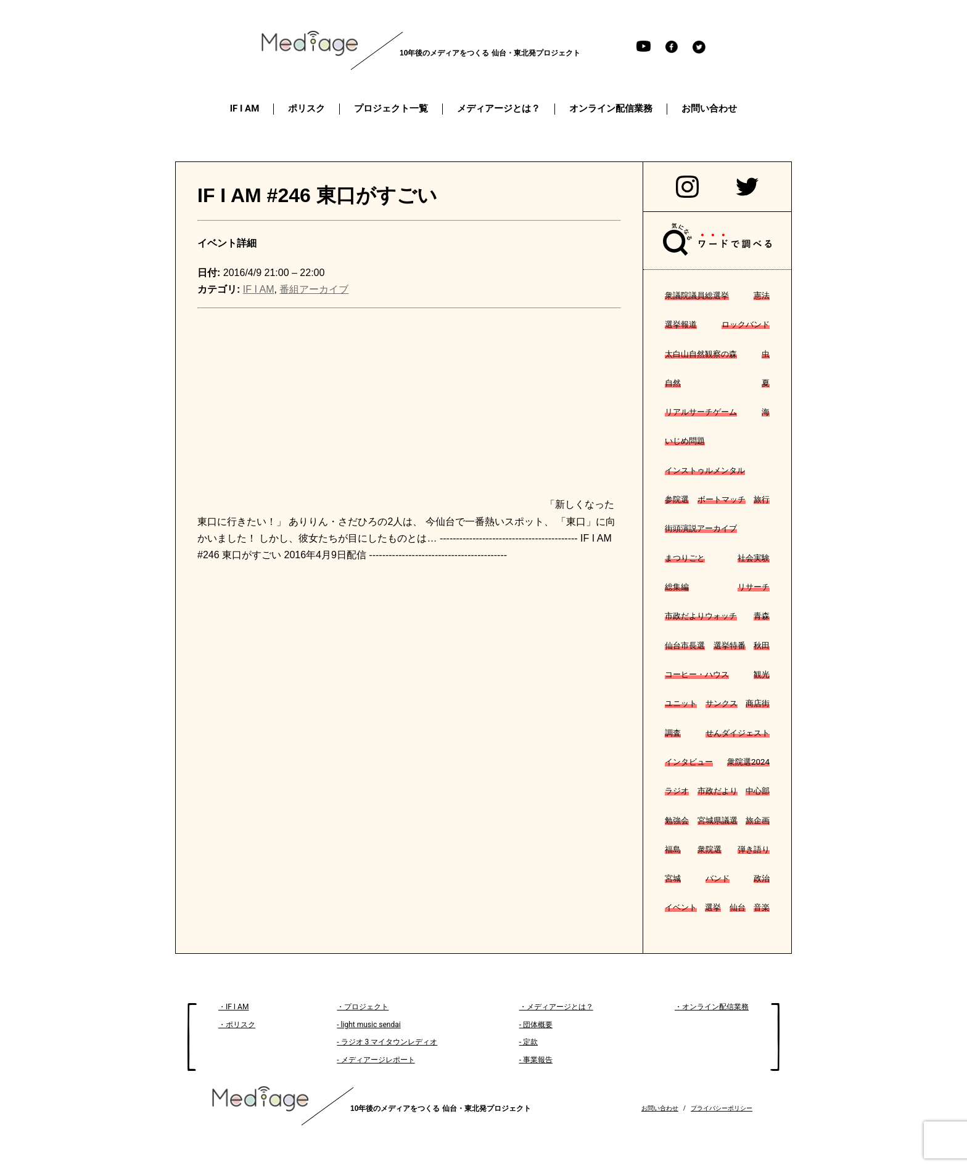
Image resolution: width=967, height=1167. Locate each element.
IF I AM (258, 289)
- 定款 (528, 1042)
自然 (673, 383)
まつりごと (685, 558)
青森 (762, 615)
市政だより (717, 790)
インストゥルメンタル (705, 470)
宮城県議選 (717, 820)
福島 (673, 849)
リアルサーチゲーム (701, 412)
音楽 (762, 907)
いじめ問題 (685, 440)
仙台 (738, 907)
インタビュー (689, 761)
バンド (718, 878)
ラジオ (677, 790)
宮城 (673, 878)
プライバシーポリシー (721, 1108)
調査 (673, 733)
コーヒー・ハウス (697, 674)
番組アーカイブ (313, 289)
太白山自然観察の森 (701, 354)
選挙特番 (730, 645)
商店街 (758, 703)
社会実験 (754, 558)
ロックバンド (746, 324)
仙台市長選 (685, 645)
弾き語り (754, 849)
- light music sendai (368, 1024)
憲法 (762, 295)
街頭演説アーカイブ (701, 528)
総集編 (677, 587)
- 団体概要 (536, 1024)
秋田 (762, 645)
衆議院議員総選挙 (697, 295)
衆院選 (709, 849)
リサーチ (754, 587)
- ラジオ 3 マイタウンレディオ (387, 1042)
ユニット (681, 703)
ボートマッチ (721, 499)
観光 (762, 674)
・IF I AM (233, 1006)
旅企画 (758, 820)
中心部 (758, 790)
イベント (681, 907)
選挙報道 (681, 324)
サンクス (722, 703)
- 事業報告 (536, 1059)
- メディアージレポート (375, 1059)
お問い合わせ (659, 1108)
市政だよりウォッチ (701, 615)
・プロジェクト (363, 1006)
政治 (762, 878)
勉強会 (677, 820)
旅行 (762, 499)
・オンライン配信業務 (712, 1006)
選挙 (713, 907)
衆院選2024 (748, 761)
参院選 (677, 499)
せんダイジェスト (738, 733)
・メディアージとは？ (556, 1006)
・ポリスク (236, 1024)
